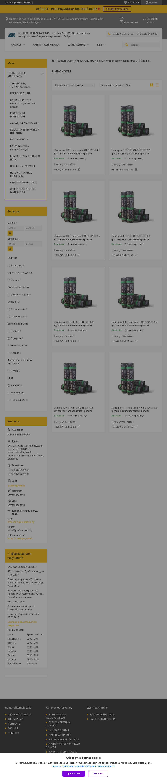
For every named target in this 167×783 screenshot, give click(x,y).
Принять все (73, 773)
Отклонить (98, 773)
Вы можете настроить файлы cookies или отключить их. (82, 766)
